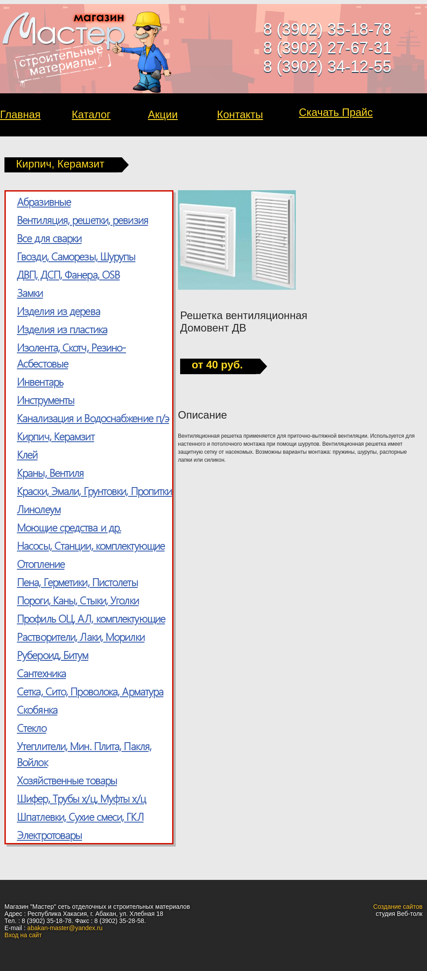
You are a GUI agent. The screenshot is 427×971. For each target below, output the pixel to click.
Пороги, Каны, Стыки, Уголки (78, 600)
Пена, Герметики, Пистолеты (77, 582)
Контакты (240, 114)
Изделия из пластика (62, 329)
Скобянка (37, 709)
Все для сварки (49, 238)
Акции (163, 114)
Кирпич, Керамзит (55, 436)
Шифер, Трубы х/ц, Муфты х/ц (81, 798)
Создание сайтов (398, 906)
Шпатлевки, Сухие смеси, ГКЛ (80, 816)
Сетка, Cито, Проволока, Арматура (90, 691)
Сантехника (41, 673)
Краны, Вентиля (50, 472)
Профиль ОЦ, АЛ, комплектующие (91, 618)
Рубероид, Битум (53, 654)
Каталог (91, 114)
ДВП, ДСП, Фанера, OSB (68, 274)
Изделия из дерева (58, 311)
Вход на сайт (23, 935)
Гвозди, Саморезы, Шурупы (76, 256)
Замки (30, 292)
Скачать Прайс (336, 112)
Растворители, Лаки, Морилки (81, 636)
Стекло (31, 727)
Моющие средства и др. (69, 527)
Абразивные (44, 201)
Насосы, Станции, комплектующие (91, 545)
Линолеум (38, 509)
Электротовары (49, 834)
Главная (20, 114)
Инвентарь (40, 381)
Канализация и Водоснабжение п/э (93, 418)
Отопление (40, 563)
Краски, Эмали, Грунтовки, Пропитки (94, 491)
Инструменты (45, 399)
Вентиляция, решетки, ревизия (82, 219)
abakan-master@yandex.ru (64, 927)
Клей (27, 454)
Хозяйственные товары (67, 780)
